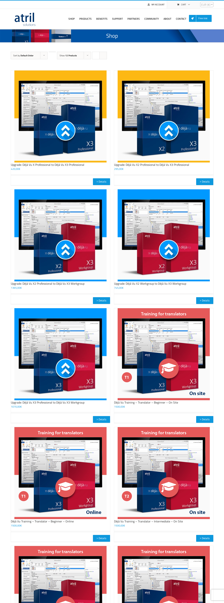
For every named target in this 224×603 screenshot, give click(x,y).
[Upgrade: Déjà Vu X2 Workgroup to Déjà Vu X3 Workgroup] (163, 235)
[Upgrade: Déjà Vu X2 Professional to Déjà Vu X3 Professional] (163, 116)
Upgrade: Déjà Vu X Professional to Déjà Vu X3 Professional (47, 164)
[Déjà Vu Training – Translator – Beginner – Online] (60, 473)
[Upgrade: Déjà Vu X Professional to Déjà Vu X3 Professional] (60, 116)
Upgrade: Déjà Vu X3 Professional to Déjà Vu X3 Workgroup (47, 402)
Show (68, 55)
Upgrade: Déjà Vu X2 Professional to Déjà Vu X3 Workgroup (47, 283)
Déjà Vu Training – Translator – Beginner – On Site (146, 402)
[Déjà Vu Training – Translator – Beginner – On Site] (163, 354)
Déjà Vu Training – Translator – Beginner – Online (42, 521)
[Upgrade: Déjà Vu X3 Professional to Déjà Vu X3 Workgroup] (60, 354)
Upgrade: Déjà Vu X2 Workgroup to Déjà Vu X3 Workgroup (150, 283)
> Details (101, 181)
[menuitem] (201, 18)
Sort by (23, 55)
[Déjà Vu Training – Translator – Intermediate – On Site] (163, 473)
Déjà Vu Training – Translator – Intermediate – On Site (148, 521)
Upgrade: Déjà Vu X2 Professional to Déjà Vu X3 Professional (151, 164)
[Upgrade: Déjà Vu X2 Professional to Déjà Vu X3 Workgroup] (60, 235)
